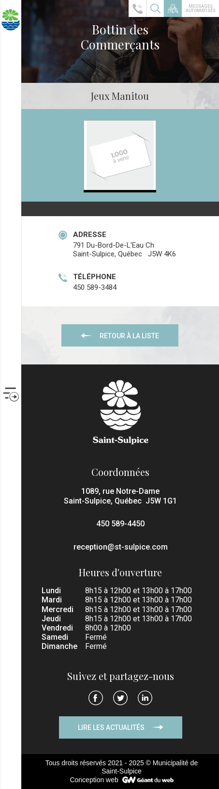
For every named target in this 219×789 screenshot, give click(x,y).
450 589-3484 (95, 287)
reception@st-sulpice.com (120, 547)
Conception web (94, 780)
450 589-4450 (120, 523)
